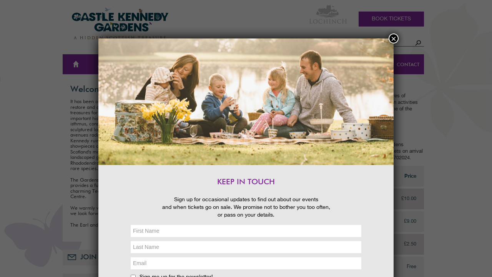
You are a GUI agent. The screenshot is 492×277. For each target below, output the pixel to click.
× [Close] (393, 38)
